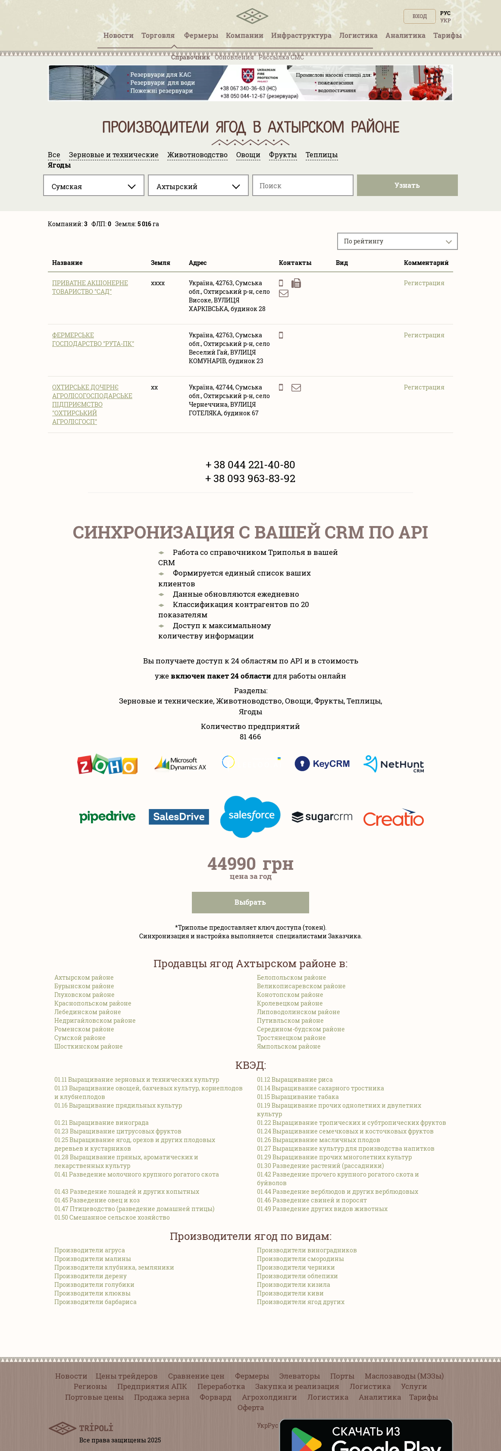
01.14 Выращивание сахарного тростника (320, 1088)
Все (54, 154)
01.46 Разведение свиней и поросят (312, 1200)
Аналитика (380, 1397)
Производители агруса (89, 1250)
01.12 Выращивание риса (295, 1079)
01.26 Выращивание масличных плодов (318, 1140)
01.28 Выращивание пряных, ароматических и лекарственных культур (126, 1161)
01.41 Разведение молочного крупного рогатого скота (136, 1174)
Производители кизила (293, 1284)
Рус (445, 12)
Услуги (414, 1386)
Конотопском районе (290, 994)
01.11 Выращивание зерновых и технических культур (136, 1079)
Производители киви (290, 1293)
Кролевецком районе (290, 1003)
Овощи (248, 154)
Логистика (370, 1386)
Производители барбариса (95, 1302)
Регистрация (424, 283)
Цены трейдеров (127, 1376)
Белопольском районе (291, 977)
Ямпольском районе (289, 1046)
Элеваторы (299, 1376)
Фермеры (201, 35)
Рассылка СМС (281, 57)
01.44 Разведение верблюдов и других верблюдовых (337, 1191)
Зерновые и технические (114, 154)
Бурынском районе (84, 986)
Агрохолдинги (269, 1397)
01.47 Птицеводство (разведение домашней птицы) (134, 1209)
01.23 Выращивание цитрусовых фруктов (118, 1131)
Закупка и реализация (297, 1386)
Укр (445, 20)
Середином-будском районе (301, 1029)
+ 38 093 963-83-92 (250, 478)
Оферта (251, 1407)
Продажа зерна (161, 1397)
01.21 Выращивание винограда (101, 1122)
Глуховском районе (84, 994)
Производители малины (92, 1259)
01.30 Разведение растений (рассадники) (320, 1165)
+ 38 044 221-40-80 (250, 464)
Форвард (216, 1397)
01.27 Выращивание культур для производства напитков (346, 1148)
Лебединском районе (87, 1012)
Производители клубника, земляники (114, 1267)
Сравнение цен (196, 1376)
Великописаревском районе (301, 986)
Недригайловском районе (95, 1020)
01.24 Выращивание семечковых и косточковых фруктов (345, 1131)
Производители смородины (300, 1259)
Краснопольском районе (93, 1003)
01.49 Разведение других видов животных (322, 1209)
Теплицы (322, 154)
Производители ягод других (300, 1302)
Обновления (234, 57)
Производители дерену (90, 1276)
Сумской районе (80, 1038)
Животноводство (197, 154)
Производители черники (296, 1267)
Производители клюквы (92, 1293)
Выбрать (250, 901)
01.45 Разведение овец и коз (97, 1200)
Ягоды (59, 164)
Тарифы (423, 1397)
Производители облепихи (297, 1276)
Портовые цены (94, 1397)
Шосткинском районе (88, 1046)
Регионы (90, 1386)
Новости (71, 1376)
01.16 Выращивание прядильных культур (118, 1105)
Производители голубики (94, 1284)
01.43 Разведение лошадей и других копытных (126, 1191)
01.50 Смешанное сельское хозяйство (112, 1217)
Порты (342, 1376)
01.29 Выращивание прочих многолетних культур (334, 1157)
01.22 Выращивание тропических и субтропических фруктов (351, 1122)
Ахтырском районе (84, 977)
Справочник (190, 57)
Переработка (221, 1386)
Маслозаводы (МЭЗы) (404, 1376)
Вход (420, 15)
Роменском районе (84, 1029)
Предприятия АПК (152, 1386)
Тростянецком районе (291, 1038)
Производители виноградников (307, 1250)
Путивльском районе (290, 1020)
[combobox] (93, 185)
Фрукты (283, 154)
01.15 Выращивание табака (298, 1097)
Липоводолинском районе (298, 1012)
